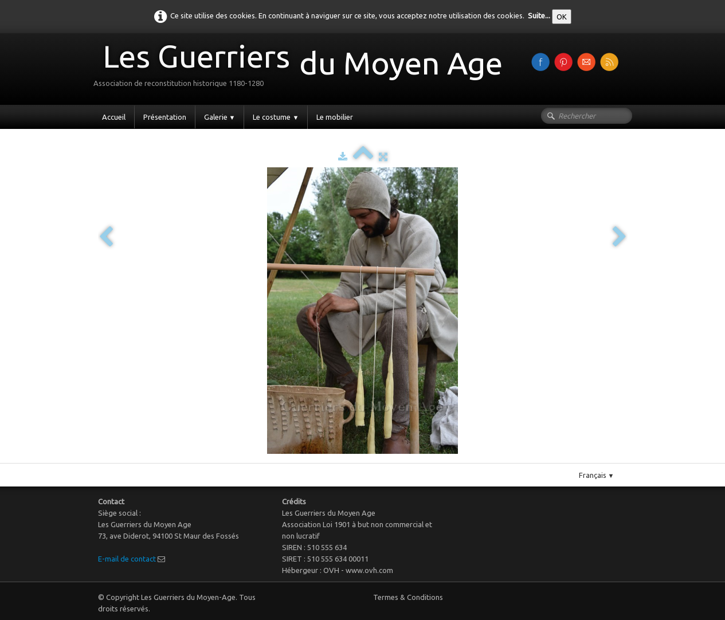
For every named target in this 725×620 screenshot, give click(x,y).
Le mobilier (334, 117)
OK (562, 17)
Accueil (114, 117)
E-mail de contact (127, 559)
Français (596, 475)
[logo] (302, 68)
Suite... (539, 15)
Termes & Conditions (408, 597)
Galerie (220, 117)
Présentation (164, 117)
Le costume (276, 117)
